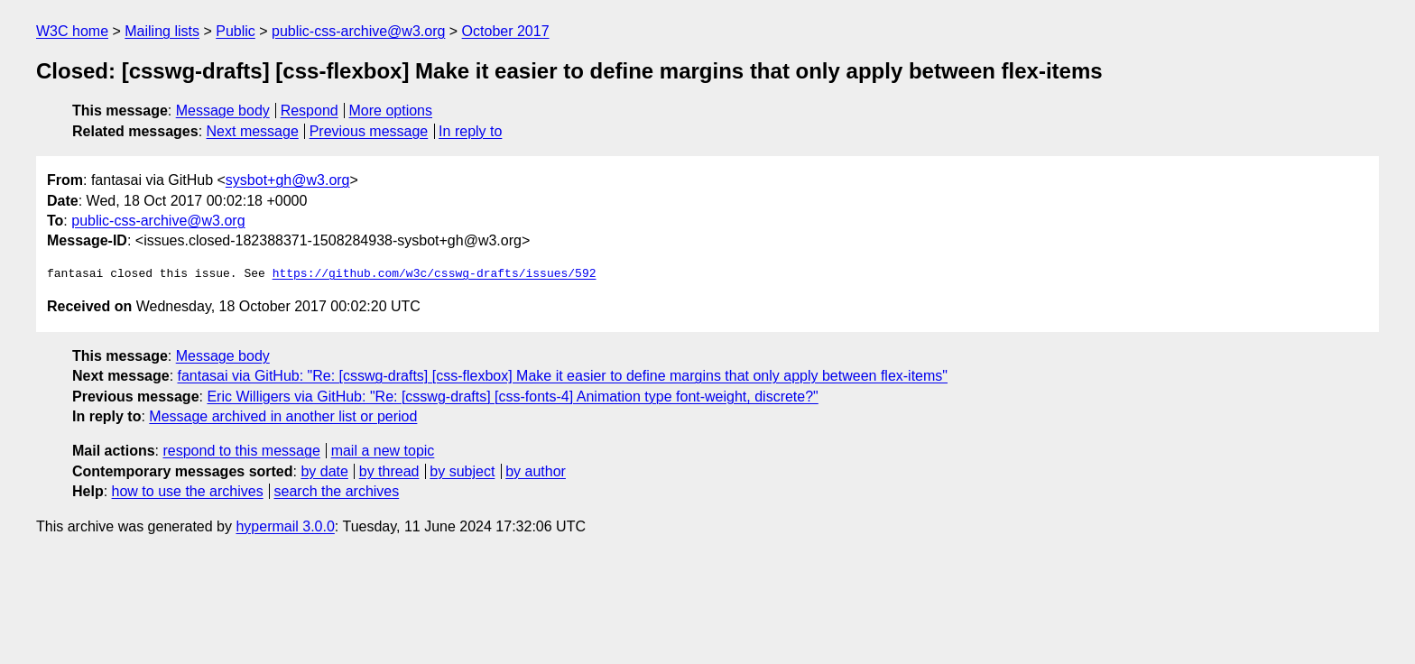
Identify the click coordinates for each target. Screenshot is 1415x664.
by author (535, 471)
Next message (253, 131)
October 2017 (506, 31)
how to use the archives (188, 491)
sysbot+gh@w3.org (288, 180)
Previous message (369, 131)
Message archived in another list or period (283, 416)
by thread (389, 471)
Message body (223, 110)
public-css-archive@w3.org (358, 31)
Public (235, 31)
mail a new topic (383, 450)
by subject (462, 471)
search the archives (337, 491)
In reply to (470, 131)
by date (324, 471)
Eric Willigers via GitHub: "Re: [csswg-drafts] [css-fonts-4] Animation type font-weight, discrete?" (512, 396)
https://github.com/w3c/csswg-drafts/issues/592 (435, 274)
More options (391, 110)
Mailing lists (162, 31)
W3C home (72, 31)
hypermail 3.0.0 (285, 526)
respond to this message (240, 450)
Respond (309, 110)
